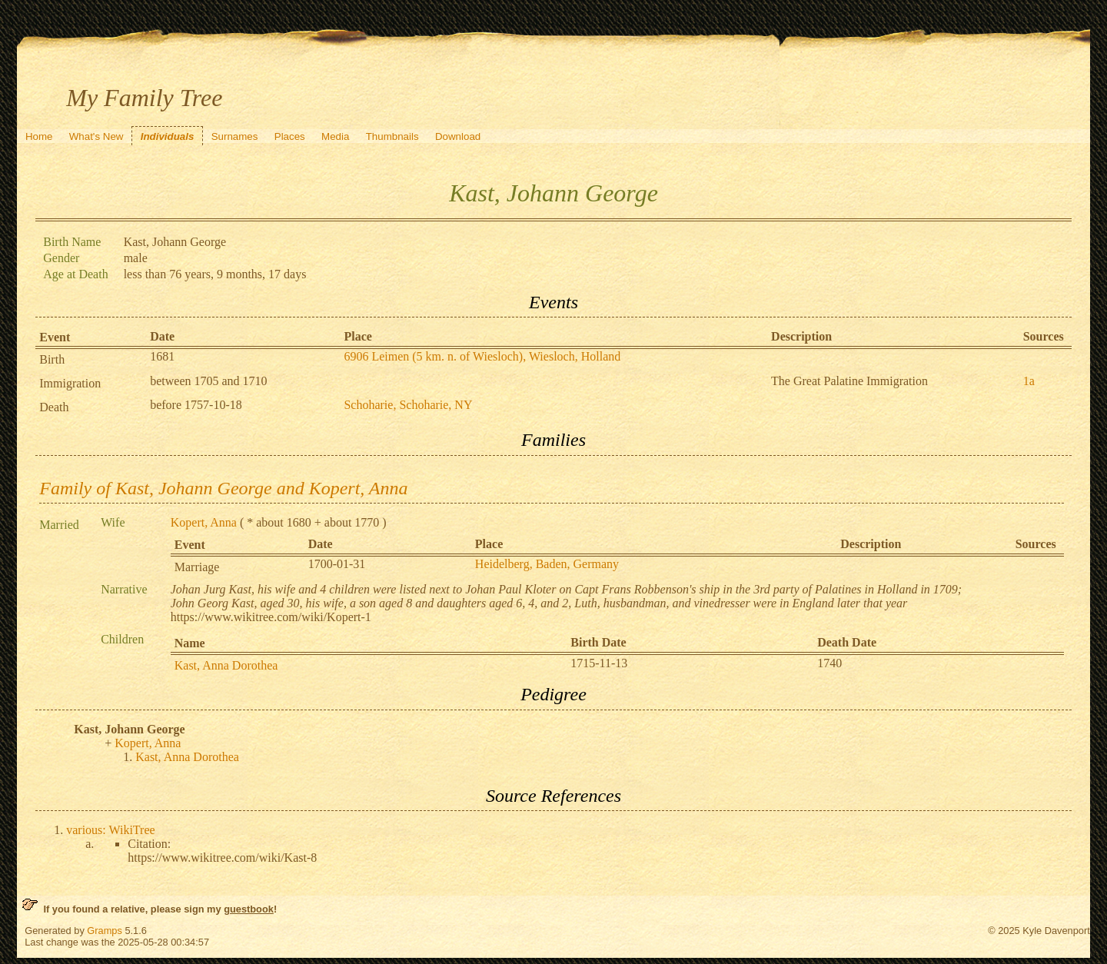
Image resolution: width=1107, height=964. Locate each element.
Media (335, 136)
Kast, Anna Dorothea (226, 665)
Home (39, 136)
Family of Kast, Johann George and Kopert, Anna (223, 488)
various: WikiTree (110, 829)
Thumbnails (392, 136)
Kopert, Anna (204, 522)
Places (289, 136)
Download (457, 136)
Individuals (167, 136)
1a (1029, 380)
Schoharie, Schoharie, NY (408, 404)
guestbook (249, 909)
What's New (96, 136)
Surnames (234, 136)
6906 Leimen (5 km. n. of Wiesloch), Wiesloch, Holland (482, 356)
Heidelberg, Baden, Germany (547, 563)
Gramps (104, 930)
